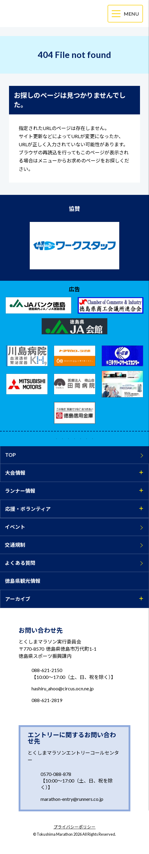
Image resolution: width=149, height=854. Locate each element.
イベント (15, 527)
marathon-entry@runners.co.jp (72, 799)
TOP (10, 455)
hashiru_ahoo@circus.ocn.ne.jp (63, 688)
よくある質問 (20, 563)
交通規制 (15, 545)
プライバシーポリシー (74, 827)
